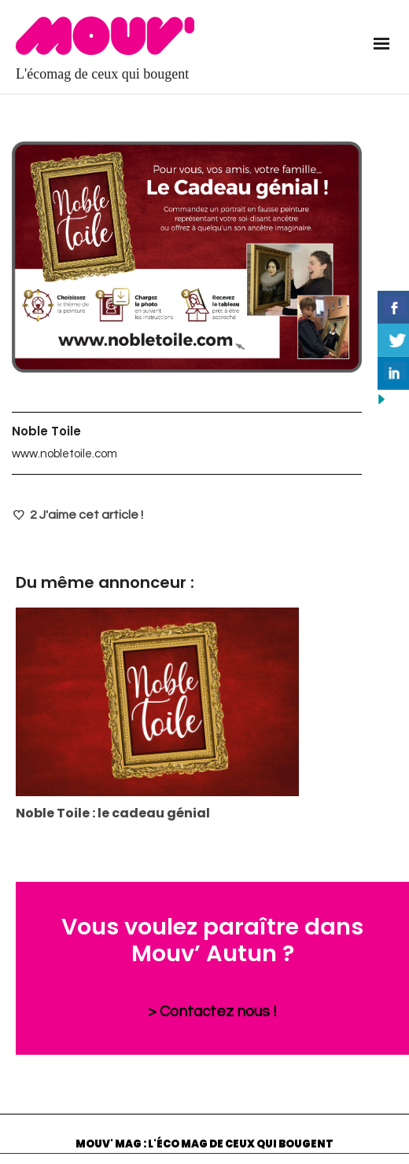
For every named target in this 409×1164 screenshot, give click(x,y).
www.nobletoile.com (64, 454)
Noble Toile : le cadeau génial (113, 813)
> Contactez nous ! (212, 1011)
